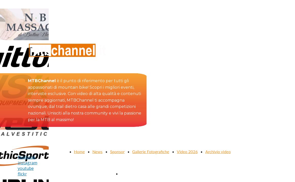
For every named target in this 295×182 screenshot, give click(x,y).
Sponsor (117, 151)
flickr (22, 174)
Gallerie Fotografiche (150, 151)
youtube (26, 168)
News (97, 151)
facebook (27, 157)
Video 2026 (187, 151)
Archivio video (218, 151)
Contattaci (129, 173)
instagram (27, 163)
